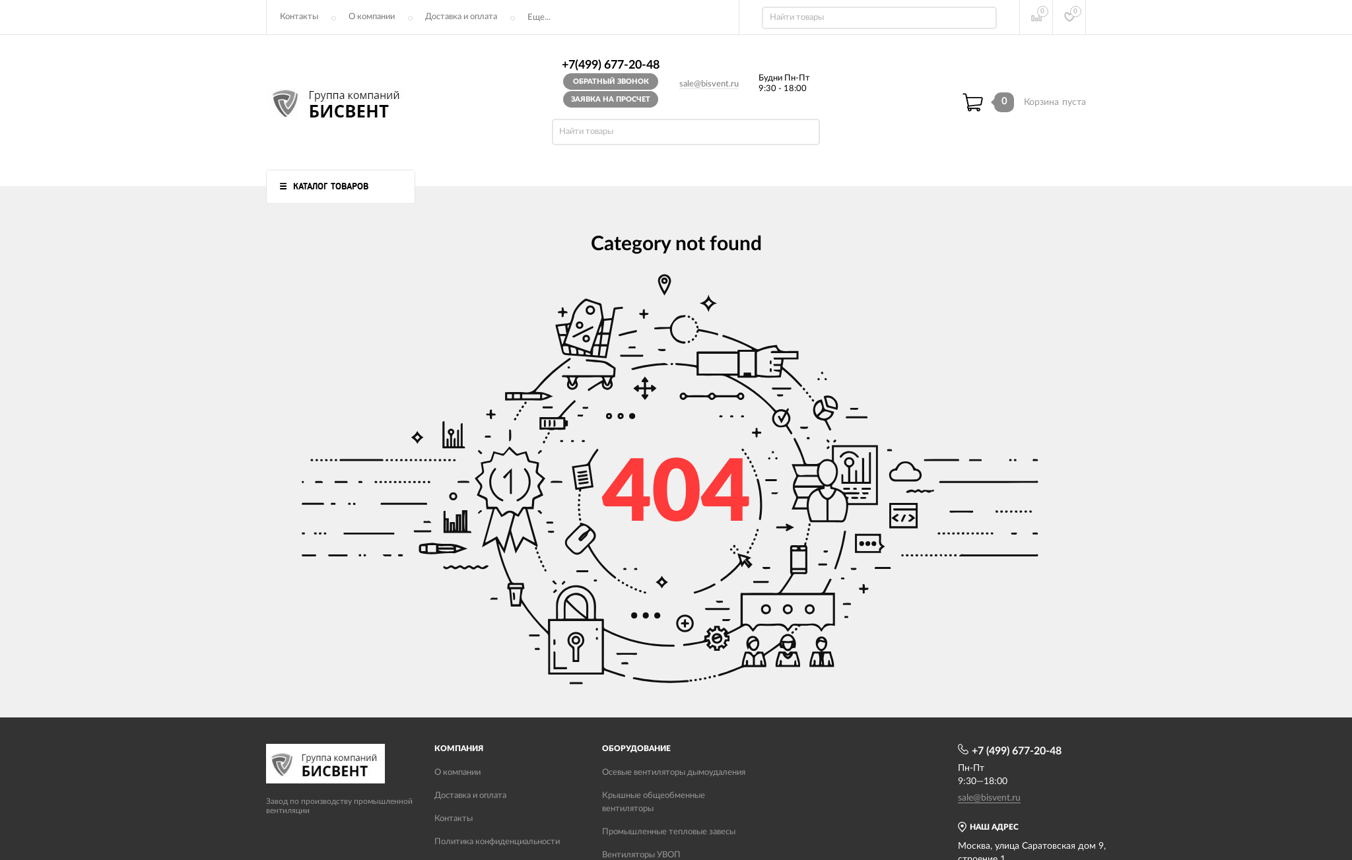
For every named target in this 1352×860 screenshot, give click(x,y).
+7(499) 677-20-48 (610, 65)
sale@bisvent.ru (709, 84)
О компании (372, 17)
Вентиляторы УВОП (641, 855)
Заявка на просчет (610, 99)
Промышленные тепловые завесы (668, 832)
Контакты (299, 17)
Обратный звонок (611, 81)
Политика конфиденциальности (497, 842)
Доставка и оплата (461, 17)
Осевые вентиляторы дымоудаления (673, 772)
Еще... (539, 17)
